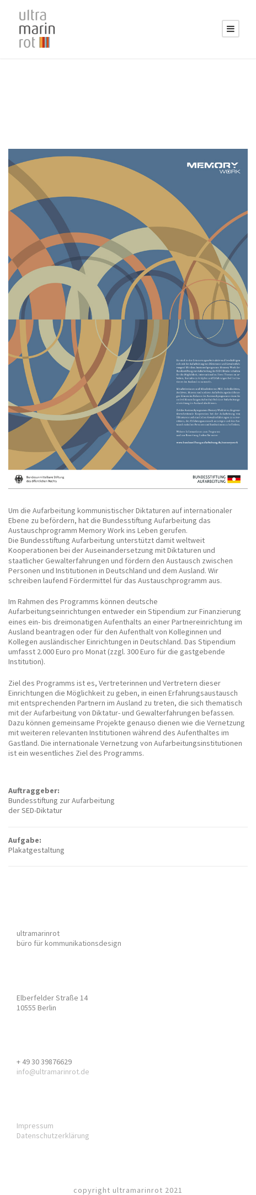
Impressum (35, 1126)
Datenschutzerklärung (53, 1135)
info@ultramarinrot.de (53, 1071)
